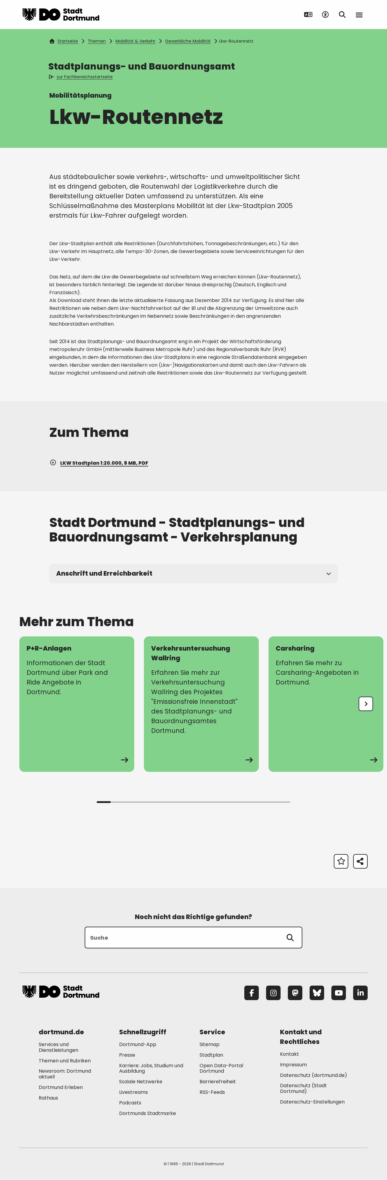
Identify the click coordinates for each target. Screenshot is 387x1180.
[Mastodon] (295, 993)
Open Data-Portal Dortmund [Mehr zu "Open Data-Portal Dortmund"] (221, 1068)
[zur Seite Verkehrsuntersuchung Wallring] (201, 704)
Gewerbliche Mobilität (188, 41)
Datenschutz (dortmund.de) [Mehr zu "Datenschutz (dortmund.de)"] (313, 1075)
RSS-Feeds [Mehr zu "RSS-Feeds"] (212, 1092)
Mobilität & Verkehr (135, 41)
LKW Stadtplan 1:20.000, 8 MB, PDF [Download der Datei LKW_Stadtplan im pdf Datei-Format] (98, 463)
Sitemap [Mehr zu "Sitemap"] (210, 1044)
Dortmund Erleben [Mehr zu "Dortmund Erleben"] (61, 1087)
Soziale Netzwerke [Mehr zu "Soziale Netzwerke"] (140, 1081)
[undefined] (366, 704)
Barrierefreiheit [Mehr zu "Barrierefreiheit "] (218, 1081)
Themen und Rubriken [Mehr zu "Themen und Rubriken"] (65, 1060)
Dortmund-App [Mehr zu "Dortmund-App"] (137, 1044)
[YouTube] (338, 993)
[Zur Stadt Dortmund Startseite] (60, 14)
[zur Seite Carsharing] (325, 704)
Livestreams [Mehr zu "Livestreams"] (133, 1092)
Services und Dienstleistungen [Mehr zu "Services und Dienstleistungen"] (58, 1047)
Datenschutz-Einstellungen (312, 1102)
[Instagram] (273, 993)
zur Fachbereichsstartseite (81, 77)
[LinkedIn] (360, 993)
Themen (97, 41)
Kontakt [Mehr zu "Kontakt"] (289, 1054)
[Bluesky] (317, 993)
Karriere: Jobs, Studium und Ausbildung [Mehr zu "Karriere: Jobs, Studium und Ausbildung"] (151, 1068)
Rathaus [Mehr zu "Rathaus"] (48, 1097)
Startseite (64, 41)
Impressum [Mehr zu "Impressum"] (293, 1064)
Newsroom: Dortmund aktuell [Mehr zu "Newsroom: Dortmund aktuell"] (65, 1074)
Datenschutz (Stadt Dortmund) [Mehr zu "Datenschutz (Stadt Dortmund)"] (303, 1088)
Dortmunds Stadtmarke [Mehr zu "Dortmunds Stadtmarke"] (147, 1113)
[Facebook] (251, 993)
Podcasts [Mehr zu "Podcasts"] (130, 1102)
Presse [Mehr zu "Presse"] (127, 1055)
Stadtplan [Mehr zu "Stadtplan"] (211, 1055)
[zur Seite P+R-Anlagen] (76, 704)
